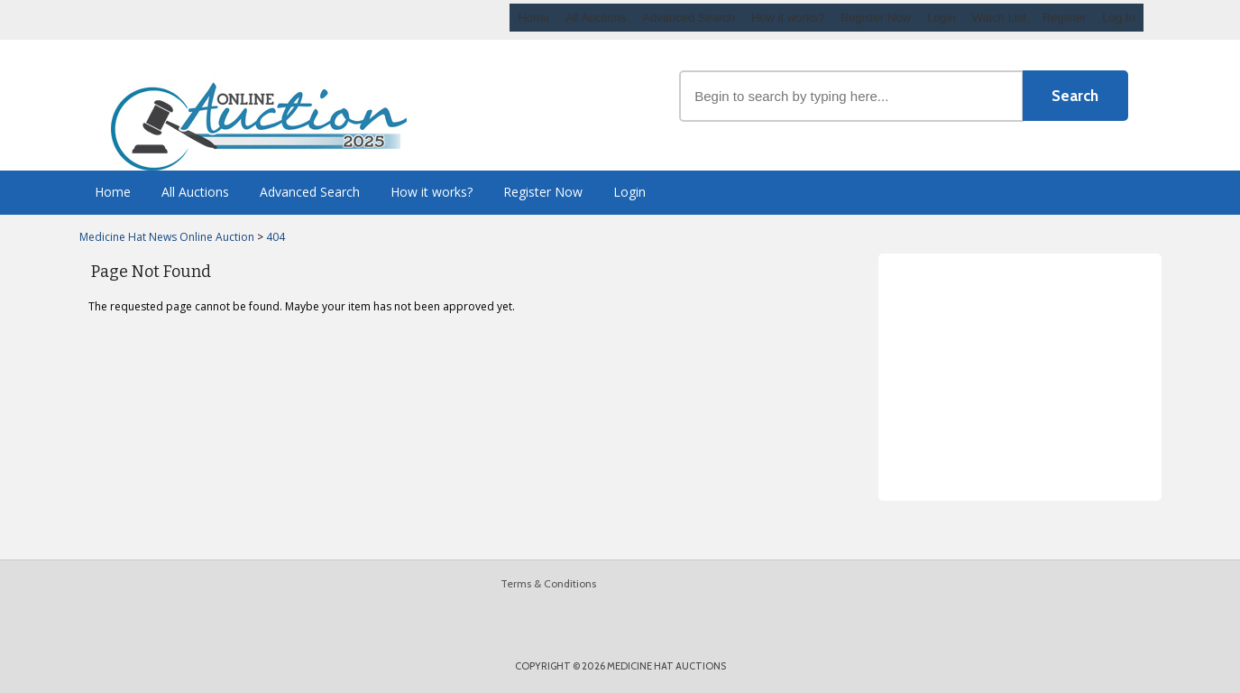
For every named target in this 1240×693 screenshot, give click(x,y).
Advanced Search (688, 17)
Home (533, 17)
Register (1064, 17)
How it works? (787, 17)
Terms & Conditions (548, 583)
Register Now (875, 17)
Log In (1118, 17)
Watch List (999, 17)
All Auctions (595, 17)
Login (941, 17)
